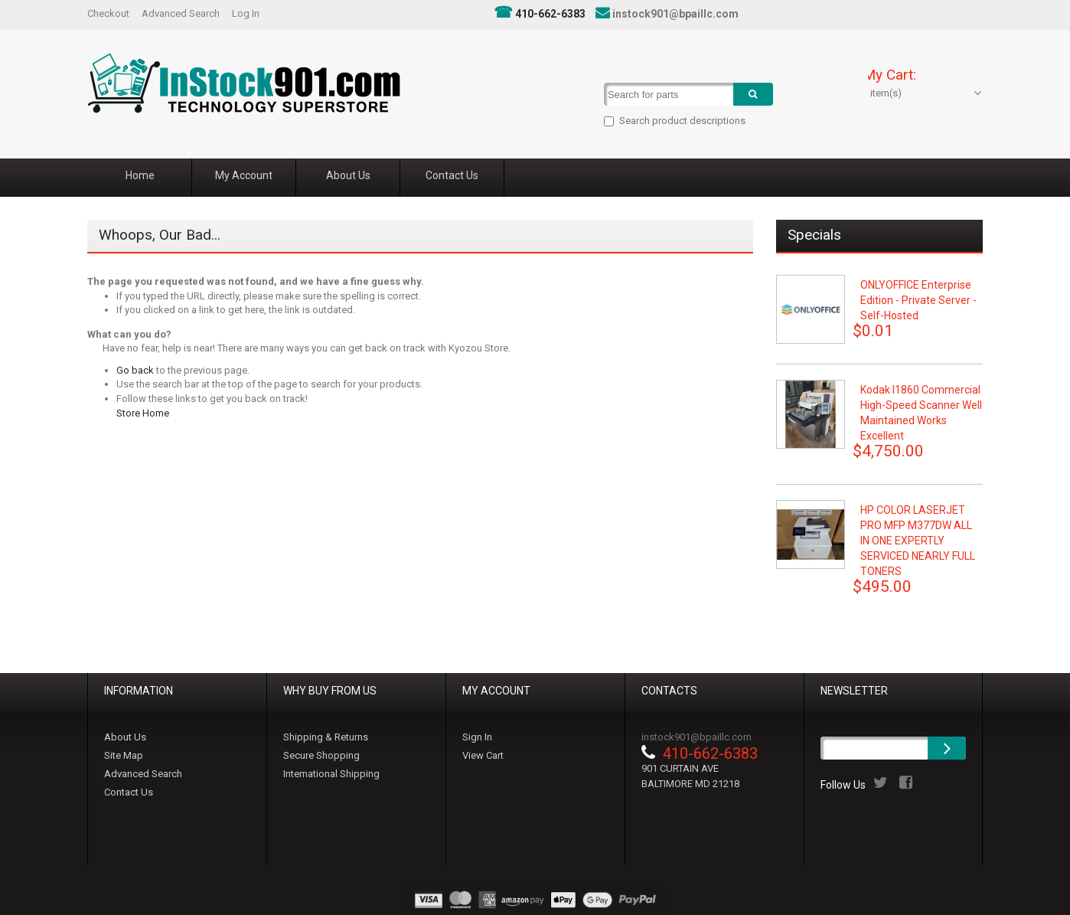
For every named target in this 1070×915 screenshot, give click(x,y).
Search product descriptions (676, 120)
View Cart (483, 755)
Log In (245, 13)
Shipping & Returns (325, 737)
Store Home (142, 413)
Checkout (108, 13)
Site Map (123, 755)
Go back (135, 370)
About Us (125, 737)
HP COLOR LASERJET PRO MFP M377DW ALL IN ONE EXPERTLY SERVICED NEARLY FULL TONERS (917, 540)
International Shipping (331, 773)
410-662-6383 (550, 14)
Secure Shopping (321, 755)
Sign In (477, 737)
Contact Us (128, 792)
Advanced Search (181, 13)
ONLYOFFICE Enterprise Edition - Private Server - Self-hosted (918, 300)
